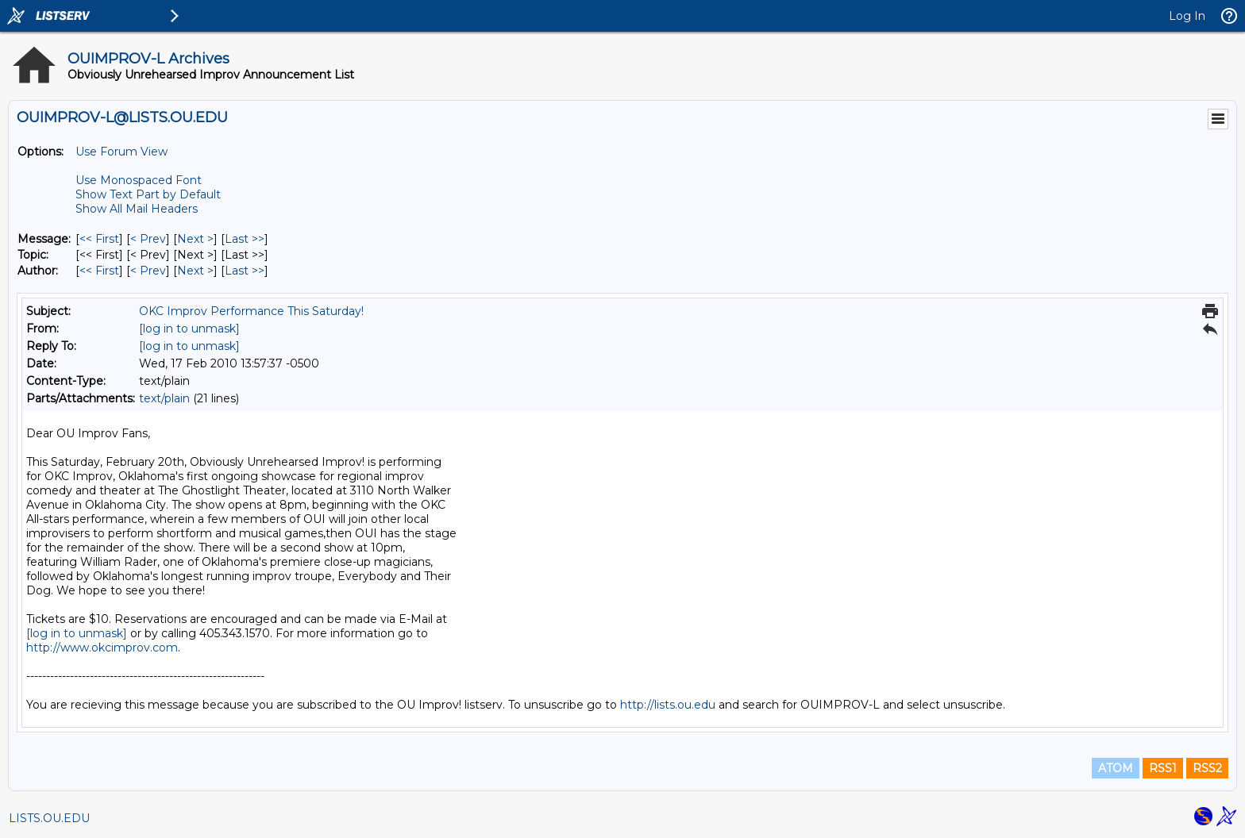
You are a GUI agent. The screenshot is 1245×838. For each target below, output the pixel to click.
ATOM (1115, 768)
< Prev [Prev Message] (148, 239)
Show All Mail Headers (136, 209)
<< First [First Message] (99, 239)
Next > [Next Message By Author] (195, 270)
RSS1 (1163, 768)
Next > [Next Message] (195, 239)
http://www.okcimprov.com (102, 647)
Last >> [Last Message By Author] (244, 270)
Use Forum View (121, 151)
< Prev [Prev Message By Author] (148, 270)
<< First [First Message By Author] (99, 270)
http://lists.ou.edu (667, 705)
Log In (1187, 16)
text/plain (164, 398)
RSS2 (1207, 768)
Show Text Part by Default (148, 194)
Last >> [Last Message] (244, 239)
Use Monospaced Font (138, 180)
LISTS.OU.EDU (49, 818)
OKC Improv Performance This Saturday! (251, 311)
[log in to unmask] (189, 328)
